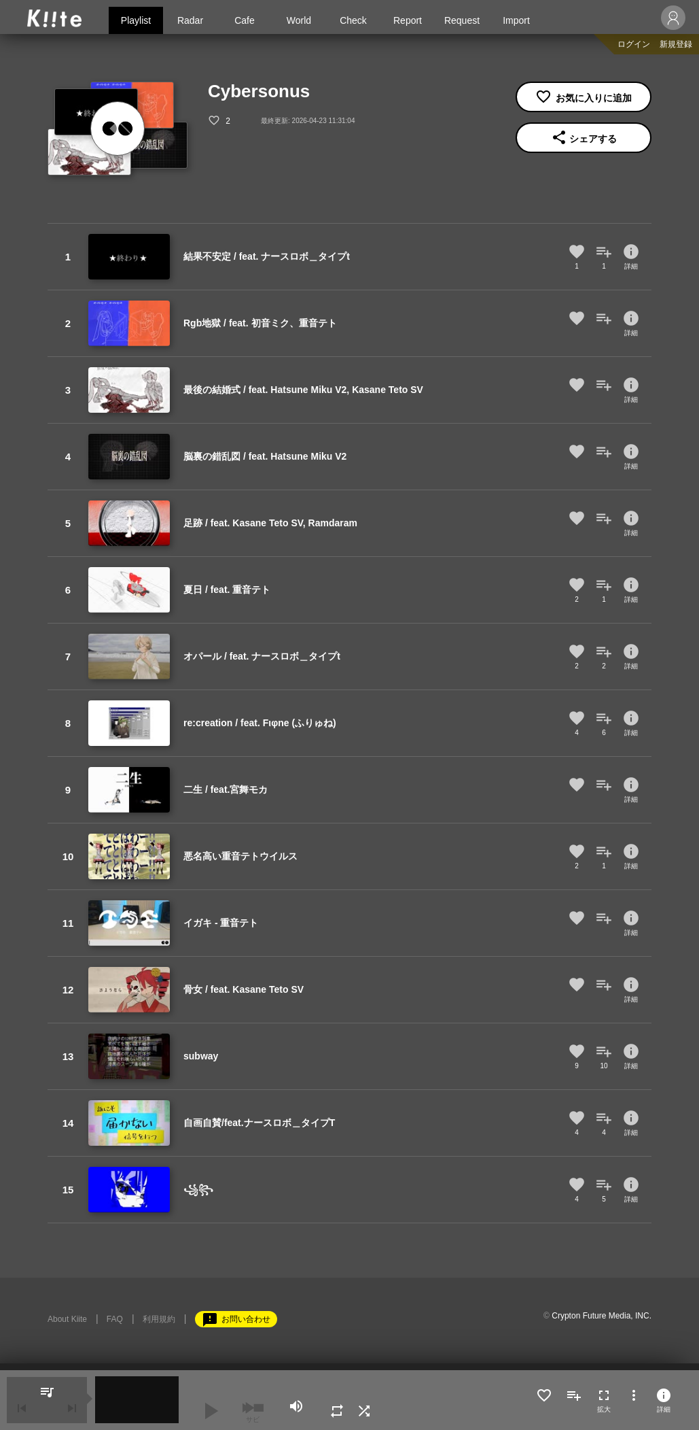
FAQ (115, 1319)
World (299, 20)
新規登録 (676, 44)
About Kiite (67, 1319)
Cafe (244, 20)
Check (353, 20)
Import (516, 20)
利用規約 (159, 1319)
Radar (190, 20)
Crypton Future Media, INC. (601, 1316)
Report (407, 20)
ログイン (633, 44)
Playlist (136, 20)
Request (462, 20)
